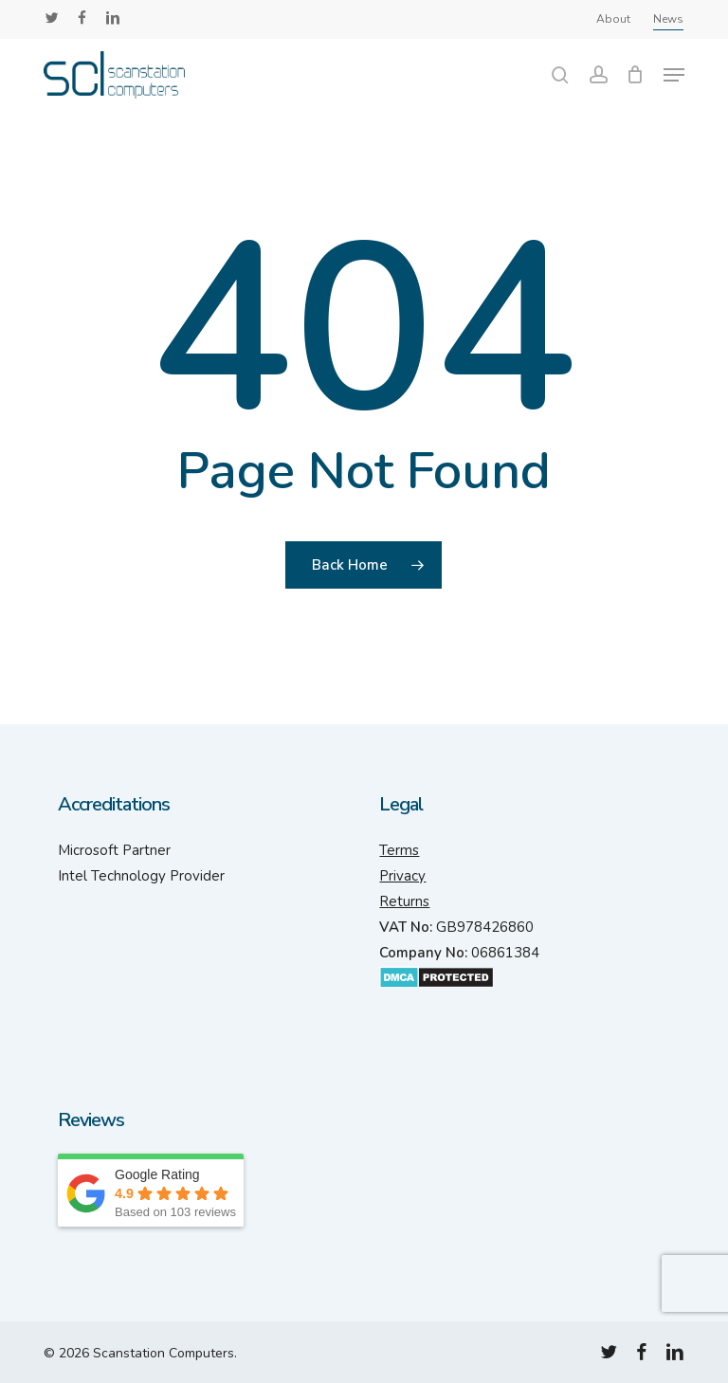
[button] (674, 74)
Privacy (402, 875)
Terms (399, 850)
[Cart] (635, 75)
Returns (404, 901)
